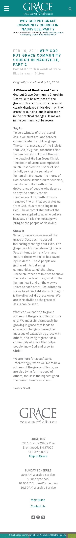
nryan (27, 73)
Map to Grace (38, 456)
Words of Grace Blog (31, 32)
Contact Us (38, 506)
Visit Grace (38, 500)
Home (16, 32)
